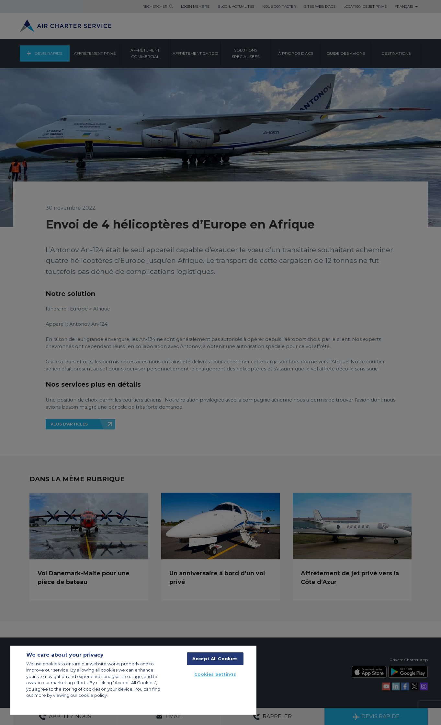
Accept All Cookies (215, 658)
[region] (133, 680)
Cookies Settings (215, 674)
